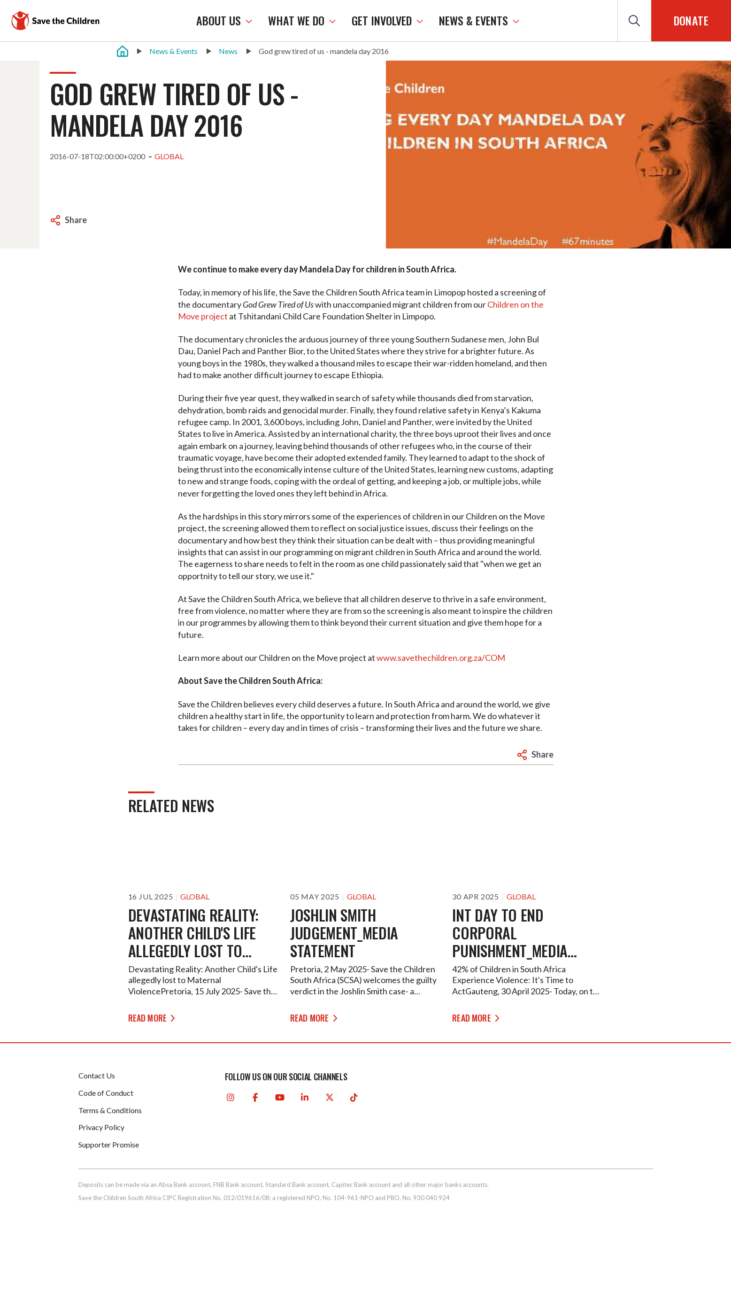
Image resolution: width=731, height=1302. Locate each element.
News (228, 50)
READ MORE (148, 1017)
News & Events (173, 50)
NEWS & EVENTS (482, 20)
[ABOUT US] (258, 20)
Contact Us (96, 1075)
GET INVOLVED (391, 20)
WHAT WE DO (305, 20)
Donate (691, 20)
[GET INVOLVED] (429, 20)
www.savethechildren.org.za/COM (441, 657)
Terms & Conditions (110, 1110)
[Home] (122, 51)
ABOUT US (228, 20)
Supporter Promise (108, 1144)
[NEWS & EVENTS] (525, 20)
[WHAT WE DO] (342, 20)
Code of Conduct (105, 1092)
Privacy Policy (101, 1127)
